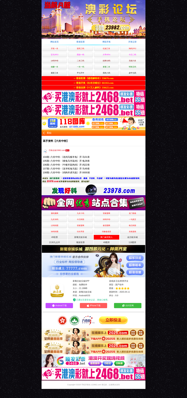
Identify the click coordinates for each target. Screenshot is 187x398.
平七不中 (80, 73)
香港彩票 (80, 42)
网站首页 (54, 42)
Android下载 (59, 305)
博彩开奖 (106, 42)
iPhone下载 (93, 305)
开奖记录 (132, 42)
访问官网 (128, 305)
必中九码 (132, 73)
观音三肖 (54, 73)
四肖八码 (106, 73)
